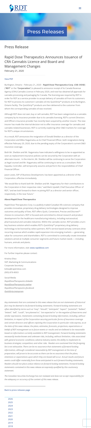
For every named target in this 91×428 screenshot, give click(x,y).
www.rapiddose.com (39, 247)
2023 (10, 409)
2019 (10, 422)
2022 (10, 412)
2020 (10, 419)
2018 (10, 426)
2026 (10, 398)
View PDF (9, 79)
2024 (10, 405)
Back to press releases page (17, 390)
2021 (10, 416)
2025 (10, 402)
